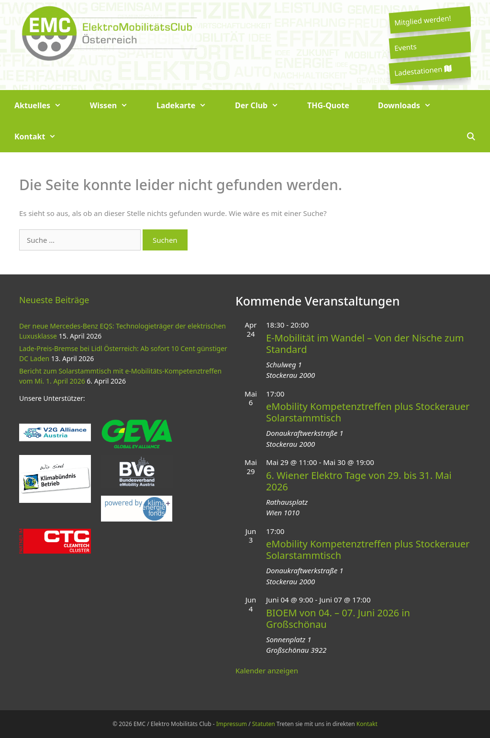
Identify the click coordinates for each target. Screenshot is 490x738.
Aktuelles (45, 105)
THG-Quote (328, 105)
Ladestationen (422, 71)
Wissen (116, 105)
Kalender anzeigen (266, 670)
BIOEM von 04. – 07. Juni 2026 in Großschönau (338, 618)
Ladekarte (188, 105)
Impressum (231, 724)
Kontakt (42, 136)
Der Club (264, 105)
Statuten (263, 724)
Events (405, 47)
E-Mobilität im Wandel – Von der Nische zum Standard (365, 343)
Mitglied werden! (422, 20)
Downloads (411, 105)
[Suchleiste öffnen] (470, 136)
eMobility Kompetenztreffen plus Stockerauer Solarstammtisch (367, 412)
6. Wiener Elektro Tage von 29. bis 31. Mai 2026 (359, 481)
